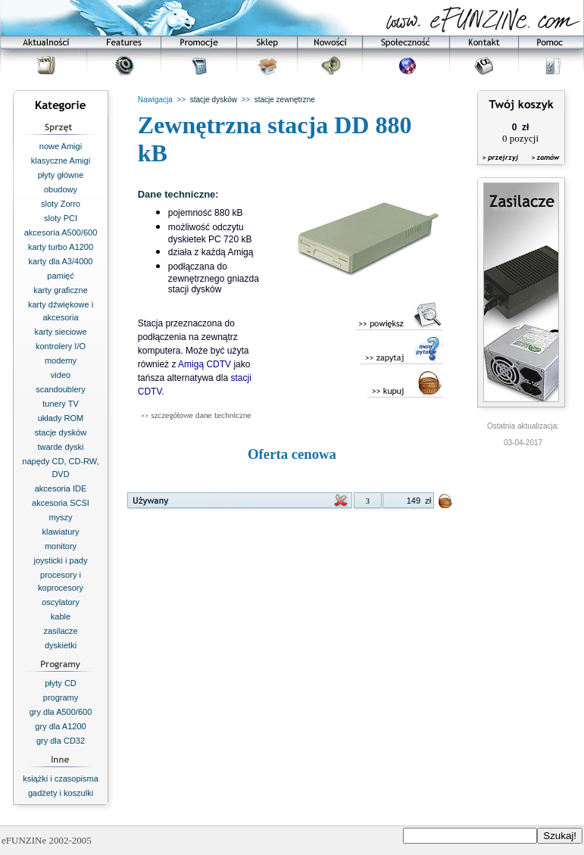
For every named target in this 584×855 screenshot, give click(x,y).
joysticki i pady (61, 560)
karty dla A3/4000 (60, 261)
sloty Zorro (60, 203)
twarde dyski (60, 446)
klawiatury (61, 531)
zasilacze (60, 630)
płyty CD (61, 683)
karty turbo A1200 (60, 246)
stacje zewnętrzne (285, 99)
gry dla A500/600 (61, 711)
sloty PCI (60, 218)
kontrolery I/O (61, 346)
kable (60, 616)
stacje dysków (60, 432)
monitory (61, 546)
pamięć (60, 275)
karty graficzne (60, 290)
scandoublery (60, 389)
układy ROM (61, 418)
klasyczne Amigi (60, 160)
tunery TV (60, 403)
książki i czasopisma (60, 778)
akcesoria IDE (60, 488)
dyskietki (61, 645)
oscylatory (61, 602)
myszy (60, 517)
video (60, 374)
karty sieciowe (60, 331)
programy (60, 697)
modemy (61, 360)
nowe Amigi (60, 146)
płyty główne (61, 174)
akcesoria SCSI (60, 502)
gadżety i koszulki (60, 792)
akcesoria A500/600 (61, 232)
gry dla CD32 (60, 740)
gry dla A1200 (60, 726)
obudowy (60, 189)
